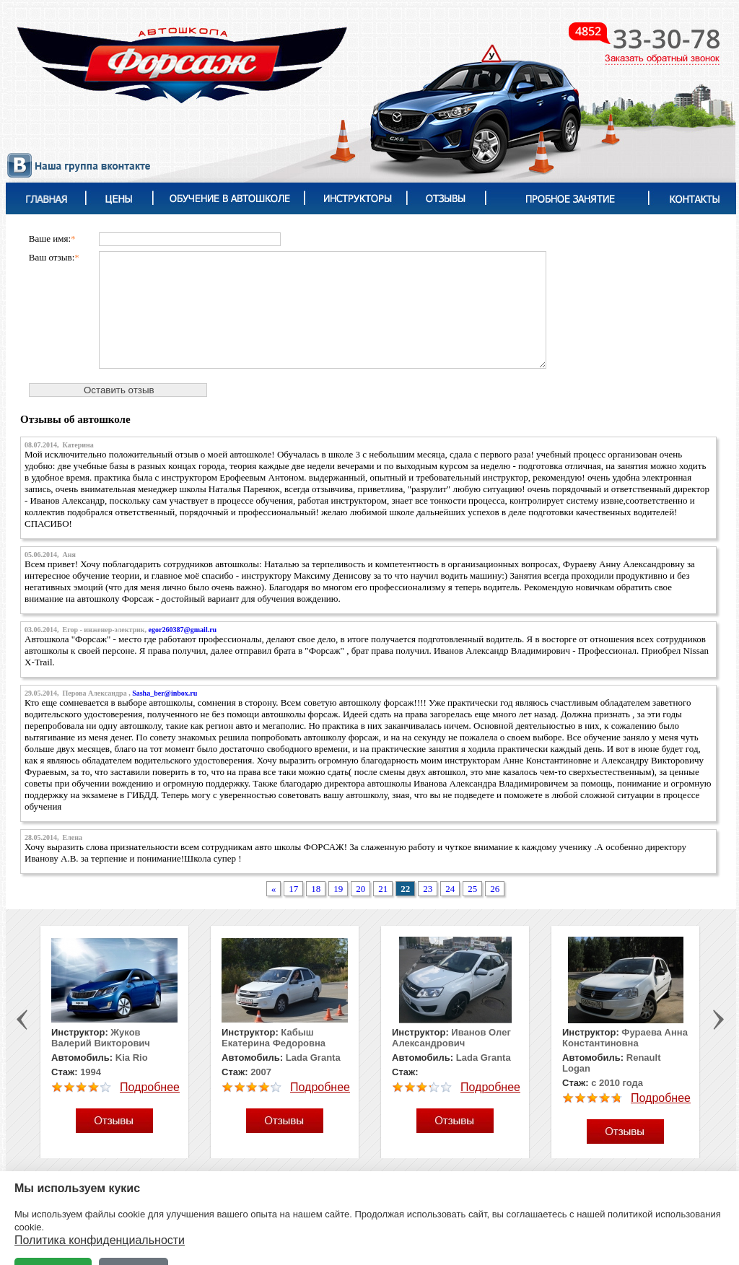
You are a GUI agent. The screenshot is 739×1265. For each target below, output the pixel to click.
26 (494, 888)
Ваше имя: (52, 238)
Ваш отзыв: (54, 257)
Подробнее (150, 1087)
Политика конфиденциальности (99, 1240)
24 (450, 888)
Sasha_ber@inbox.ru (164, 693)
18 (315, 888)
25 (472, 888)
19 (338, 888)
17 (293, 888)
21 (383, 888)
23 (427, 888)
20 (360, 888)
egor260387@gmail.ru (183, 630)
